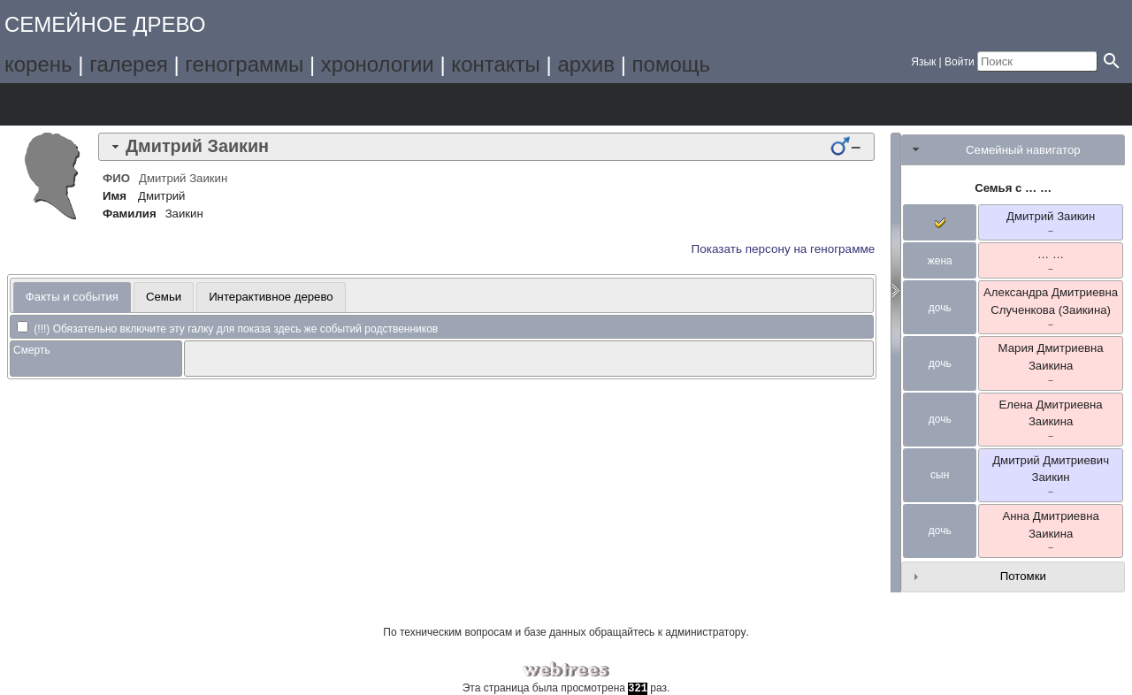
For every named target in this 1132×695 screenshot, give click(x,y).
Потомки (1023, 576)
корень (38, 64)
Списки (139, 104)
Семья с (1013, 188)
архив (586, 64)
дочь (940, 308)
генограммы (244, 64)
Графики (89, 104)
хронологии (377, 64)
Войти (960, 62)
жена (940, 261)
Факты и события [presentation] (72, 296)
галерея (128, 64)
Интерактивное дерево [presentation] (271, 296)
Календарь (188, 104)
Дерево (40, 104)
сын (939, 475)
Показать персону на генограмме (784, 249)
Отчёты (238, 104)
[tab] (486, 147)
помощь (671, 64)
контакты (495, 64)
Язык (923, 62)
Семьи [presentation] (163, 296)
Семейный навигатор (1023, 150)
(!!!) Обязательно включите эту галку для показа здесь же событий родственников (227, 329)
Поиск (288, 104)
